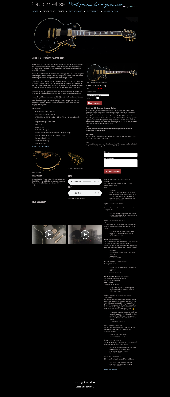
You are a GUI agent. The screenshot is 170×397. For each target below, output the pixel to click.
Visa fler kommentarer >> (111, 369)
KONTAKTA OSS (111, 11)
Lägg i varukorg (94, 103)
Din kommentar (109, 158)
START (35, 11)
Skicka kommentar (113, 171)
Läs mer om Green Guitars (40, 146)
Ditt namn (107, 152)
